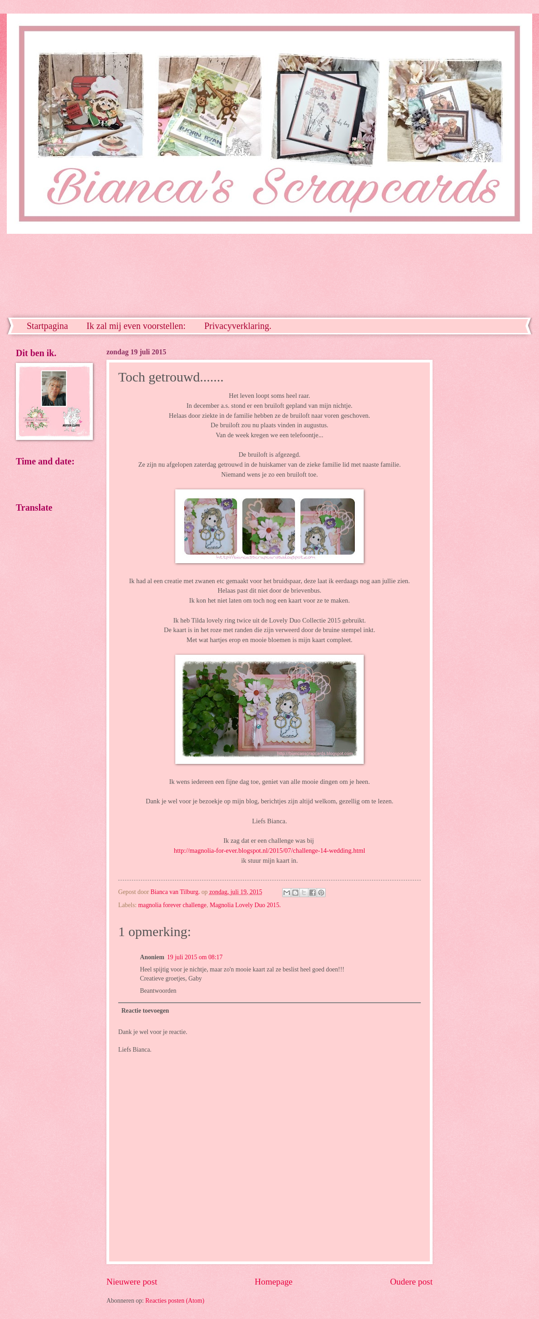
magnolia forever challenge (172, 905)
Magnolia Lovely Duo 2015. (245, 905)
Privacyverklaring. (237, 326)
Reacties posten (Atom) (174, 1300)
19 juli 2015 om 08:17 (195, 957)
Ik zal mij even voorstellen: (136, 326)
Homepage (274, 1281)
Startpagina (47, 326)
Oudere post (411, 1281)
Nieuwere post (131, 1281)
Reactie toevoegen (145, 1010)
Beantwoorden (158, 990)
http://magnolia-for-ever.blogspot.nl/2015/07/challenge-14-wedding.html (270, 850)
